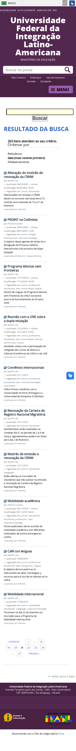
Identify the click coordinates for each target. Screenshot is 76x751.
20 (16, 647)
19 (8, 647)
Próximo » (34, 653)
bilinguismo (27, 565)
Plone (61, 733)
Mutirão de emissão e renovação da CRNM (21, 456)
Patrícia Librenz (15, 223)
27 (19, 653)
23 (36, 647)
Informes (22, 209)
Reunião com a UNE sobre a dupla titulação (24, 319)
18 (41, 641)
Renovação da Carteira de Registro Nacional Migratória (24, 413)
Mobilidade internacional (25, 594)
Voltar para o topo (63, 676)
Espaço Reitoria (34, 256)
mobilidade (9, 385)
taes (18, 288)
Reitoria (21, 256)
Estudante (45, 81)
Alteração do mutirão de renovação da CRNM (23, 175)
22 (28, 647)
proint (24, 191)
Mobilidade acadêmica (23, 501)
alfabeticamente (18, 162)
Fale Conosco (18, 77)
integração (9, 472)
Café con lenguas (19, 551)
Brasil (12, 3)
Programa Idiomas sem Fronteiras (22, 268)
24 (43, 647)
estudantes (34, 191)
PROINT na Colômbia (22, 220)
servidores (9, 519)
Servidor (31, 81)
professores (34, 285)
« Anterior (13, 641)
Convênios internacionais (25, 367)
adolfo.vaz (13, 180)
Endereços (35, 77)
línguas (38, 288)
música (20, 342)
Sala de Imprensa (55, 77)
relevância (15, 154)
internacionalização (27, 238)
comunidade (27, 288)
